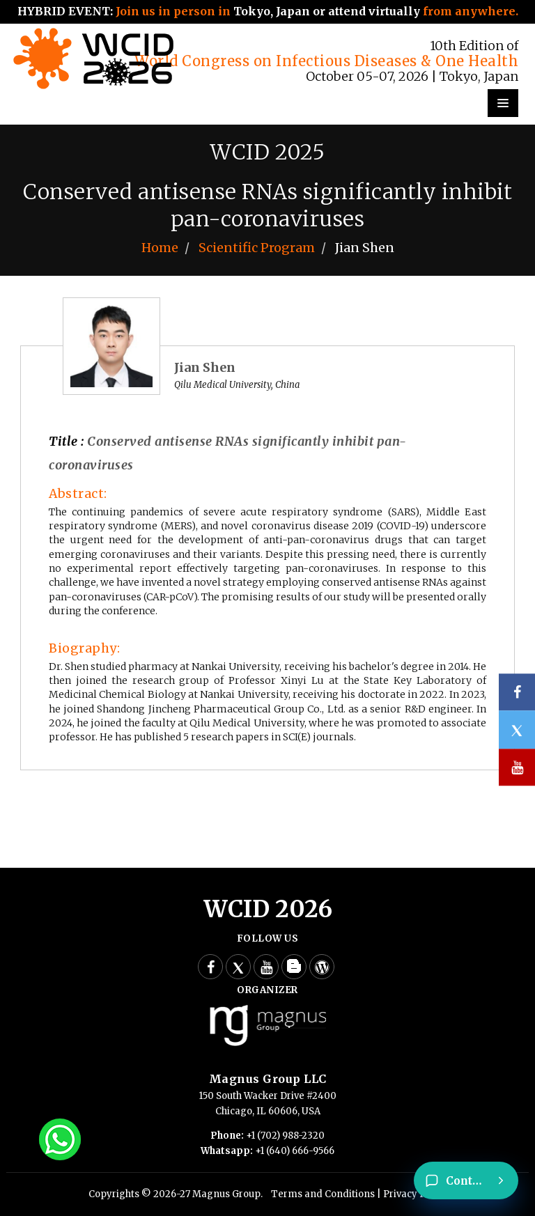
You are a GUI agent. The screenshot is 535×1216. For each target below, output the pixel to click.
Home (159, 248)
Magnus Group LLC (268, 1079)
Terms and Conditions (323, 1194)
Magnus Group (226, 1194)
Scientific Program (257, 248)
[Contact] (466, 1180)
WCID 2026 (267, 909)
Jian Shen (204, 367)
